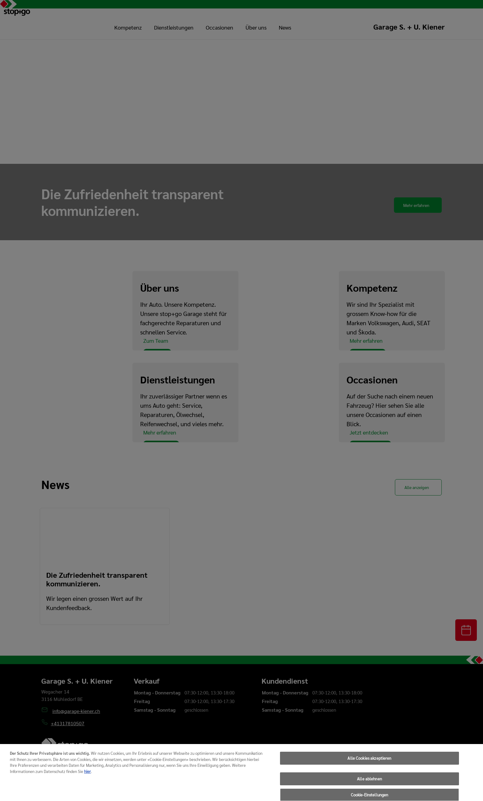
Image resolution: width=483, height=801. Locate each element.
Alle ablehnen (369, 791)
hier (87, 784)
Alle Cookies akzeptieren (369, 771)
